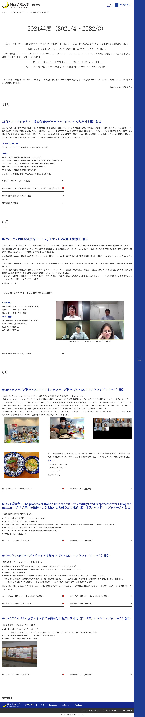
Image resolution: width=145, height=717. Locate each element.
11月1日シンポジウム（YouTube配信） (16, 180)
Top (3, 12)
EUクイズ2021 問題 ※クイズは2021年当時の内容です (23, 596)
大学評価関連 (110, 710)
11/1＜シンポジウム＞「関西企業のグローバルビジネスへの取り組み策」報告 (36, 43)
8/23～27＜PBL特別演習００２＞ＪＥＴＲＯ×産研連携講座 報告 (99, 43)
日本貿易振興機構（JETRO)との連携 (16, 195)
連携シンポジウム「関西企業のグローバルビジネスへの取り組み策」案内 (30, 188)
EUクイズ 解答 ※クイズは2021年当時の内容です (89, 596)
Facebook (53, 704)
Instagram (66, 704)
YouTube (78, 704)
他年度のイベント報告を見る (121, 87)
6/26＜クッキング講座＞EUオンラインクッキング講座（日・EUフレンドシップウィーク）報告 (66, 48)
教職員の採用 (125, 710)
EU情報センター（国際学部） (81, 488)
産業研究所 (36, 5)
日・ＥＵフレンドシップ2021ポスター (16, 488)
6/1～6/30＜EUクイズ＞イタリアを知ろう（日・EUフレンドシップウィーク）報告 (66, 62)
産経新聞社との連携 (10, 203)
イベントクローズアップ (17, 12)
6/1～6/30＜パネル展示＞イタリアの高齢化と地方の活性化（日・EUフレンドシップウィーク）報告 (65, 66)
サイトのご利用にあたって (90, 710)
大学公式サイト (31, 704)
